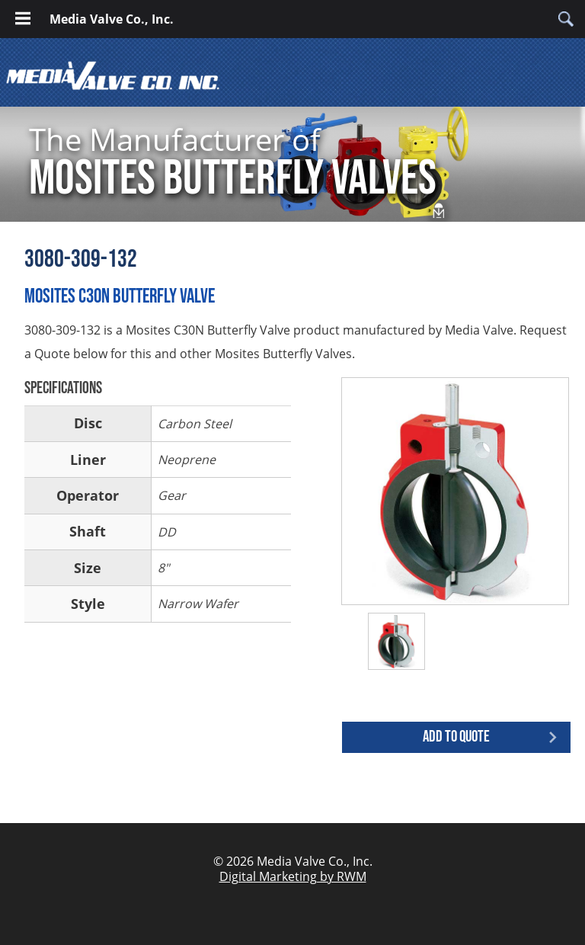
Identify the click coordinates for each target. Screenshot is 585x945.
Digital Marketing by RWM (292, 876)
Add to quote (456, 736)
